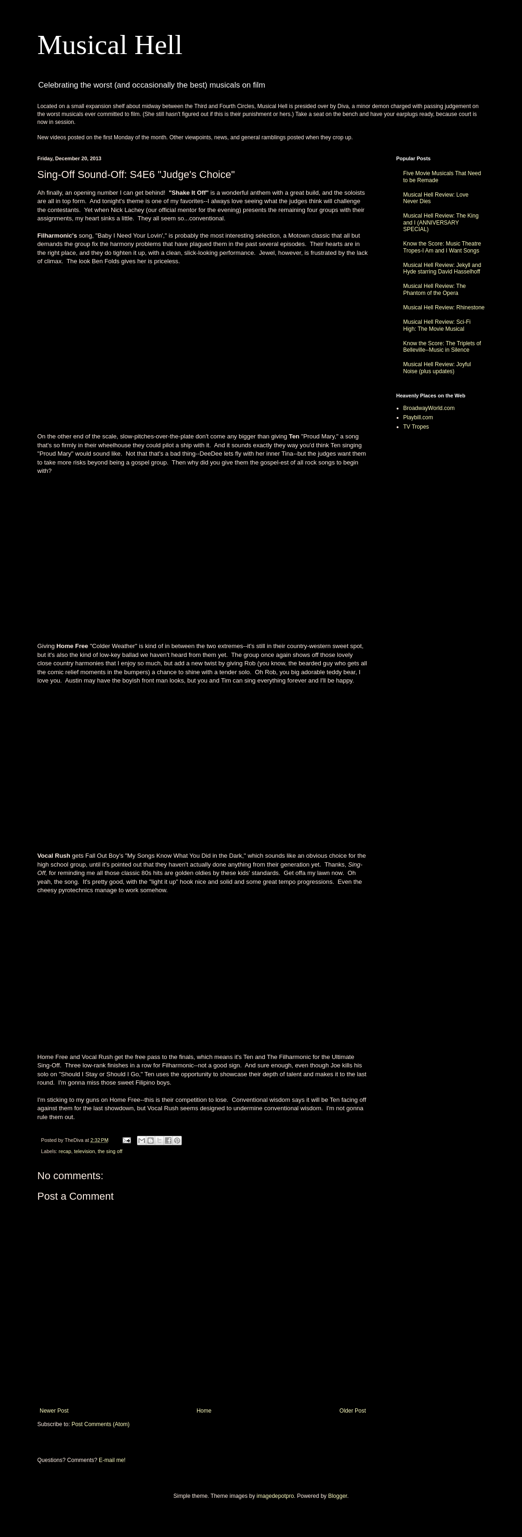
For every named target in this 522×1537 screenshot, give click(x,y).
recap (65, 1151)
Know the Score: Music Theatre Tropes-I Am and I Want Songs (442, 246)
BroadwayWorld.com (428, 408)
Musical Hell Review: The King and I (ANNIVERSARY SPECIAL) (441, 222)
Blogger (337, 1496)
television (84, 1151)
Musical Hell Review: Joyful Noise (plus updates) (437, 367)
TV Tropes (416, 427)
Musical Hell (110, 44)
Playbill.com (418, 417)
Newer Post (54, 1410)
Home (204, 1410)
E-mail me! (112, 1460)
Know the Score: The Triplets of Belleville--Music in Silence (442, 346)
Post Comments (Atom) (100, 1424)
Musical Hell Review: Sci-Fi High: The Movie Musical (437, 325)
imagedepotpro (275, 1496)
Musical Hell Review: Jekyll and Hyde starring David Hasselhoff (442, 268)
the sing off (110, 1151)
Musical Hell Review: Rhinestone (444, 307)
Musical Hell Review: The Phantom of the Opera (434, 289)
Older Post (352, 1410)
